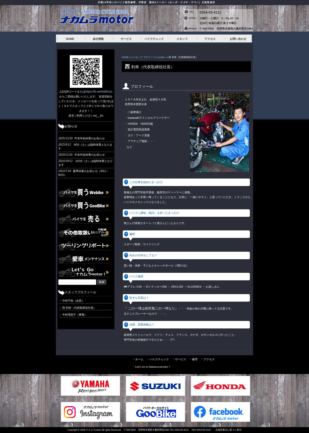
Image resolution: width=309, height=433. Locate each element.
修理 (194, 359)
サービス (180, 359)
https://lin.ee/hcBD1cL (99, 91)
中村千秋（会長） (73, 300)
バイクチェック (159, 359)
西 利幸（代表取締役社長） (79, 307)
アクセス (209, 359)
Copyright (72, 430)
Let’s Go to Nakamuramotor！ (153, 366)
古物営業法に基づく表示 (228, 430)
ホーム (139, 359)
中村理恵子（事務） (74, 314)
